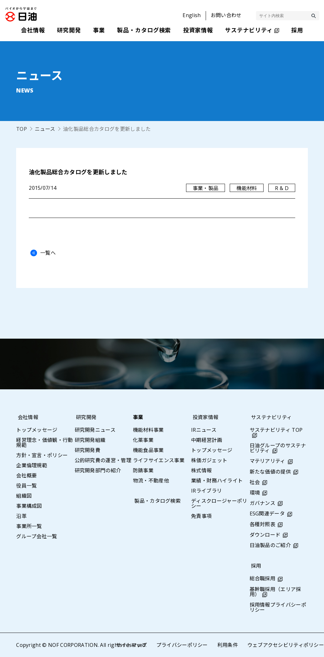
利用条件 (227, 644)
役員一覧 (26, 485)
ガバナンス (263, 503)
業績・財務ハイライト (217, 480)
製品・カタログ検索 (156, 500)
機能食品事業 (148, 450)
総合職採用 (263, 578)
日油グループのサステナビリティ (278, 448)
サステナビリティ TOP (276, 429)
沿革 (21, 516)
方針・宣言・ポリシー (42, 455)
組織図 (24, 495)
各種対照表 (263, 524)
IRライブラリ (206, 490)
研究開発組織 (90, 440)
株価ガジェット (209, 460)
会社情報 (26, 417)
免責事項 (201, 516)
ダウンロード (265, 534)
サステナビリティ (270, 417)
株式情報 (201, 470)
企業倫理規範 (31, 465)
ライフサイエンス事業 (158, 460)
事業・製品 (205, 188)
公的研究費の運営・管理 (103, 460)
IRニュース (203, 429)
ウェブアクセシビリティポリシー (285, 644)
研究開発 (85, 417)
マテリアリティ (267, 460)
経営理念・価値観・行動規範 (44, 443)
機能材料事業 (148, 429)
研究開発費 (88, 450)
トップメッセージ (37, 429)
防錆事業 (143, 470)
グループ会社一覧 (36, 536)
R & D (282, 188)
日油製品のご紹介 (270, 545)
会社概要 (26, 475)
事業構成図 (29, 505)
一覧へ (41, 252)
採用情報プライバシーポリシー (278, 607)
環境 (255, 492)
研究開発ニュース (95, 429)
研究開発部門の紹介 (98, 470)
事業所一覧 (29, 526)
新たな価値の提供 (270, 471)
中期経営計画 (206, 440)
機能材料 (246, 188)
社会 (255, 482)
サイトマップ (130, 644)
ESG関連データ (267, 513)
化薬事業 (143, 440)
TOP (21, 129)
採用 (255, 565)
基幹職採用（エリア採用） (275, 592)
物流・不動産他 (151, 480)
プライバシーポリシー (182, 644)
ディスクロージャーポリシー (219, 503)
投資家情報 (204, 417)
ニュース (45, 129)
